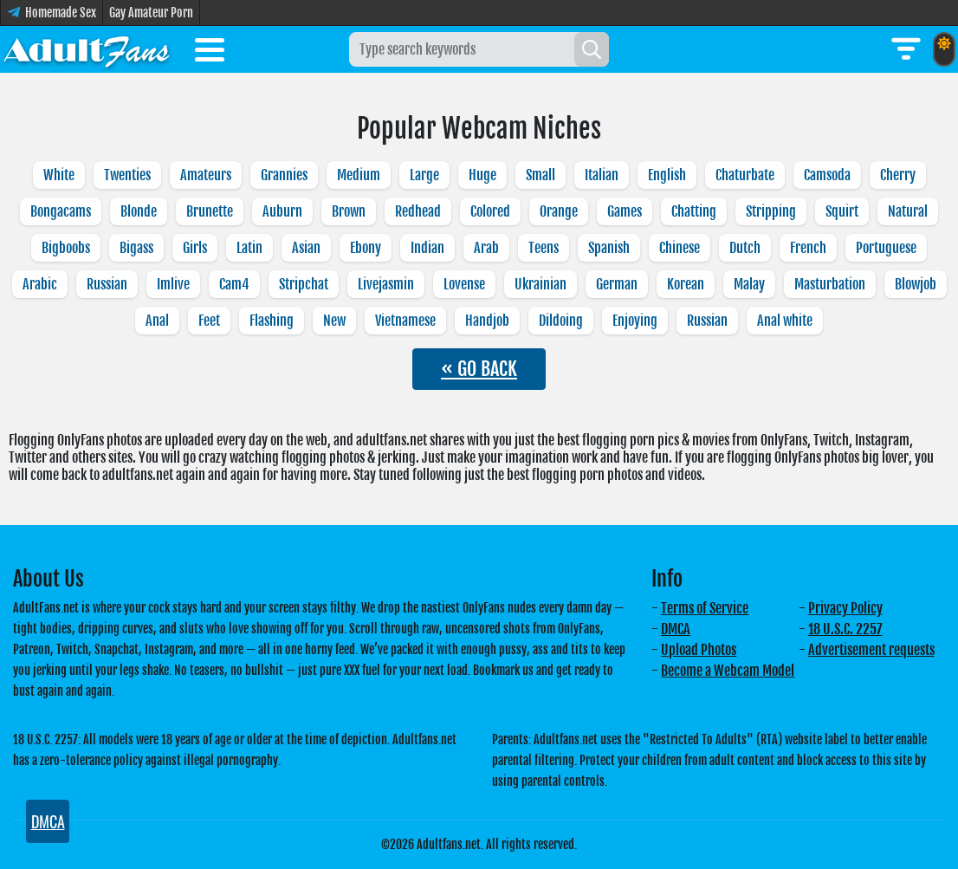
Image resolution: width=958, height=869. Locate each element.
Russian (107, 284)
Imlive (173, 284)
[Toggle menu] (209, 53)
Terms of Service (704, 608)
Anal (157, 320)
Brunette (209, 211)
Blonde (138, 211)
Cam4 (234, 284)
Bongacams (60, 211)
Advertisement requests (871, 649)
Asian (306, 247)
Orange (559, 211)
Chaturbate (744, 175)
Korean (685, 284)
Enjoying (634, 320)
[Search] (591, 49)
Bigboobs (66, 247)
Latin (249, 247)
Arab (486, 247)
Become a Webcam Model (727, 670)
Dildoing (561, 320)
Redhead (418, 211)
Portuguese (886, 247)
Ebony (365, 247)
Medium (358, 175)
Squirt (841, 211)
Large (424, 175)
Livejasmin (386, 284)
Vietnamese (405, 320)
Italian (601, 175)
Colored (490, 211)
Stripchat (303, 284)
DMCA (675, 629)
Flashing (271, 320)
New (334, 320)
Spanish (609, 247)
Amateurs (205, 175)
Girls (195, 247)
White (58, 175)
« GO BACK (479, 368)
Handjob (487, 320)
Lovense (464, 284)
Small (540, 175)
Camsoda (827, 175)
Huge (482, 175)
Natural (908, 211)
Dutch (745, 247)
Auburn (282, 211)
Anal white (784, 320)
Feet (209, 320)
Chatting (693, 211)
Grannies (284, 175)
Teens (543, 247)
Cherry (898, 175)
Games (624, 211)
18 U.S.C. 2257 (845, 629)
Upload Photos (698, 649)
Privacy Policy (845, 608)
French (808, 247)
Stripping (771, 211)
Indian (427, 247)
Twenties (127, 175)
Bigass (136, 247)
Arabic (40, 284)
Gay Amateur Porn (151, 12)
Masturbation (829, 284)
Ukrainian (540, 284)
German (617, 284)
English (667, 175)
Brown (349, 211)
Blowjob (915, 284)
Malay (749, 284)
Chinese (679, 247)
